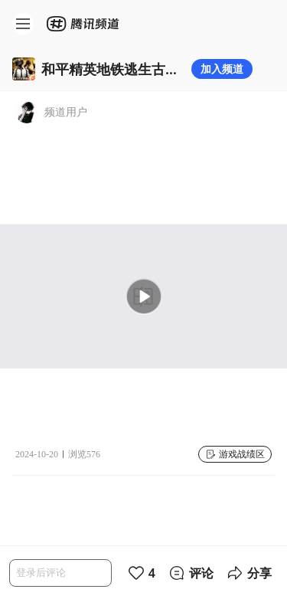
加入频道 (222, 68)
